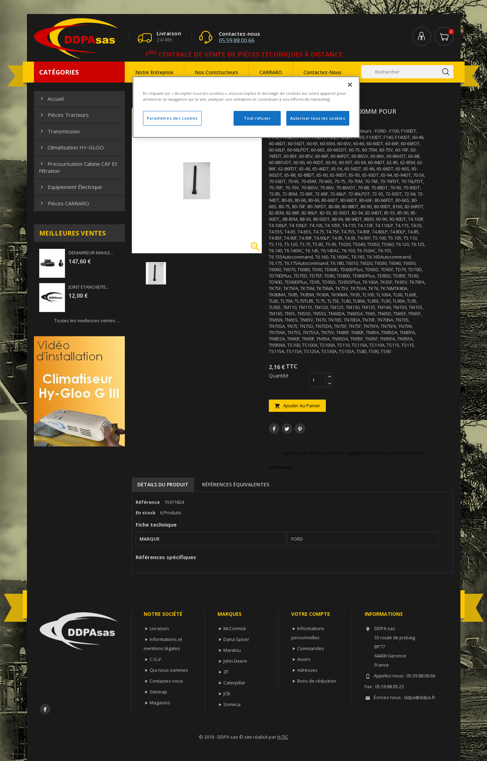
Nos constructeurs (216, 72)
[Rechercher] (407, 71)
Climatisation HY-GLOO (71, 147)
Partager (274, 428)
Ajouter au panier (297, 405)
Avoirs (303, 659)
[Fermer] (350, 84)
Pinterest (300, 428)
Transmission (59, 131)
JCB (226, 693)
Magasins (160, 702)
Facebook (45, 709)
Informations (384, 614)
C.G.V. (156, 659)
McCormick (234, 628)
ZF (225, 672)
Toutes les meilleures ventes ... (87, 320)
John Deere (235, 661)
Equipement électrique (70, 186)
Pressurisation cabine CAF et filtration (78, 167)
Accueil (51, 98)
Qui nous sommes (169, 670)
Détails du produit (162, 484)
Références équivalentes (235, 484)
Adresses (307, 670)
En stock (146, 512)
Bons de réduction (316, 681)
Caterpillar (234, 682)
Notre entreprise (154, 72)
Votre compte (310, 614)
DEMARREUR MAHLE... (91, 252)
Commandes (310, 648)
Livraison (159, 628)
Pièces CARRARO (64, 203)
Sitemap (158, 692)
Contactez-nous (322, 72)
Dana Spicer (236, 639)
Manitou (232, 650)
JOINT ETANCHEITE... (89, 287)
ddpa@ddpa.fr (419, 697)
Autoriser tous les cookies (317, 118)
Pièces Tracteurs (64, 114)
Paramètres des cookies (172, 118)
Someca (232, 704)
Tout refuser (257, 118)
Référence (148, 502)
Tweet (287, 428)
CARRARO (270, 72)
